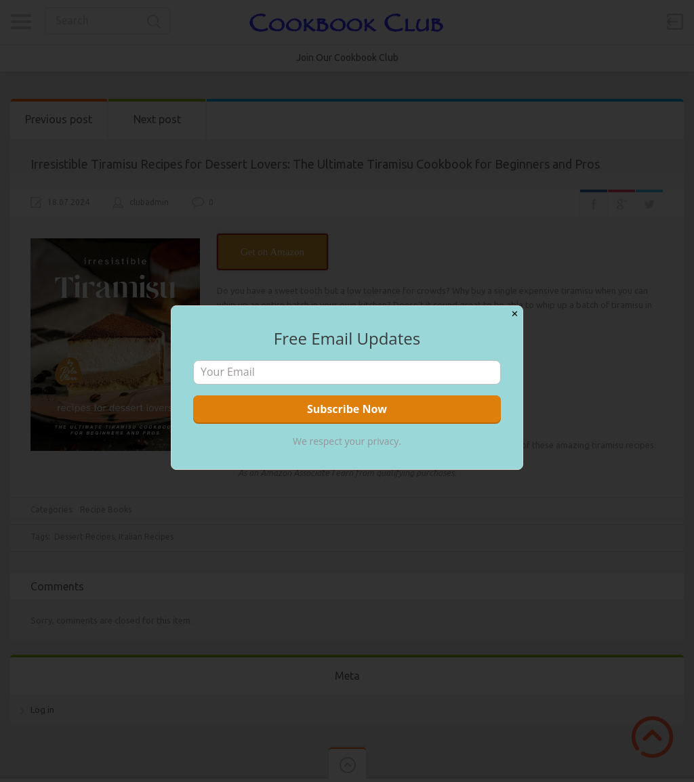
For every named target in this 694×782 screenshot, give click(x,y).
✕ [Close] (514, 314)
